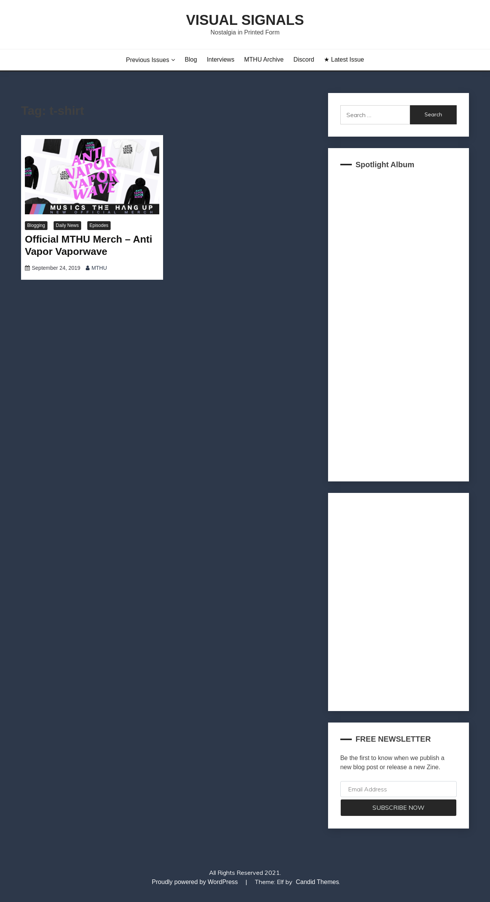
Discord (303, 59)
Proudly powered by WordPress (196, 882)
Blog (191, 59)
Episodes (99, 225)
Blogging (36, 225)
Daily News (67, 225)
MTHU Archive (264, 59)
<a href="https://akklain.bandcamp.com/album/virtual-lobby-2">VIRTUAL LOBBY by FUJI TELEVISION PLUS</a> (398, 323)
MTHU (99, 268)
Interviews (220, 59)
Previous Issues (147, 60)
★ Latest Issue (344, 59)
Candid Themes (317, 882)
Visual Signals (245, 20)
